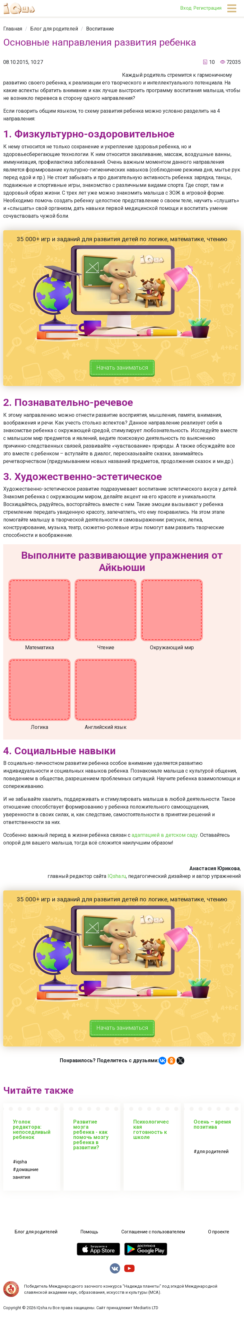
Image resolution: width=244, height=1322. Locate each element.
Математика (39, 649)
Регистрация (207, 8)
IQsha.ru (117, 878)
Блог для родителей (54, 29)
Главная (12, 29)
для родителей (213, 1155)
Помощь (89, 1235)
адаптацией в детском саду (165, 837)
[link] (12, 29)
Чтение (105, 649)
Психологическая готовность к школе (151, 1133)
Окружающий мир (172, 649)
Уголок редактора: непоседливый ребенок (31, 1133)
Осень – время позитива (212, 1128)
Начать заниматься (122, 368)
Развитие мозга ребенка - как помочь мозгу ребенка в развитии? (91, 1138)
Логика (39, 729)
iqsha (21, 1165)
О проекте (218, 1235)
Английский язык (105, 729)
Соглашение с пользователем (153, 1235)
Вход (186, 8)
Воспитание (100, 29)
